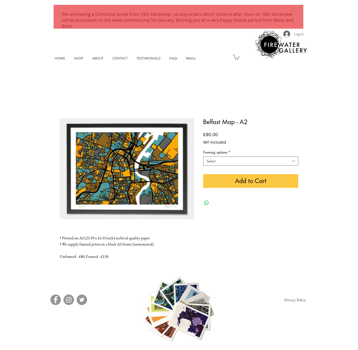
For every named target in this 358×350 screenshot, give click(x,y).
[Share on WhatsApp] (206, 203)
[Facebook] (55, 300)
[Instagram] (69, 300)
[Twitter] (82, 300)
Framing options (216, 152)
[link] (236, 57)
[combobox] (250, 161)
